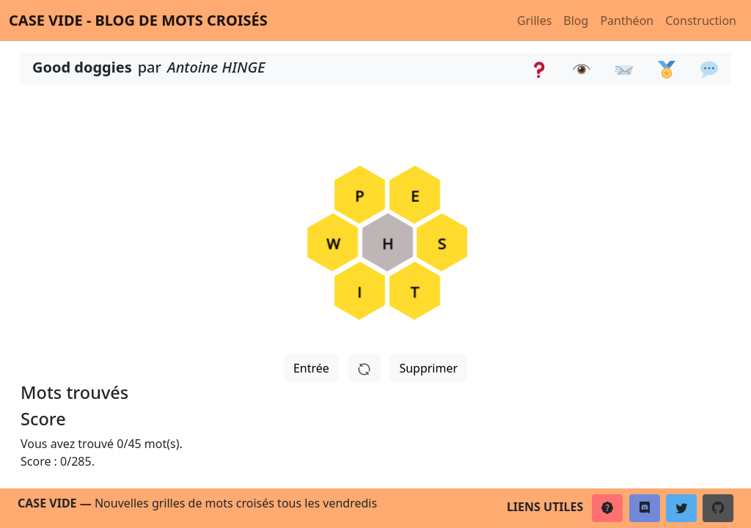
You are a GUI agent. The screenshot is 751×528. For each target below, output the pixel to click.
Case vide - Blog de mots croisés (138, 20)
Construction (700, 20)
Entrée (311, 368)
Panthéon (626, 20)
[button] (607, 508)
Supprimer (428, 368)
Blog (575, 20)
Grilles (534, 20)
